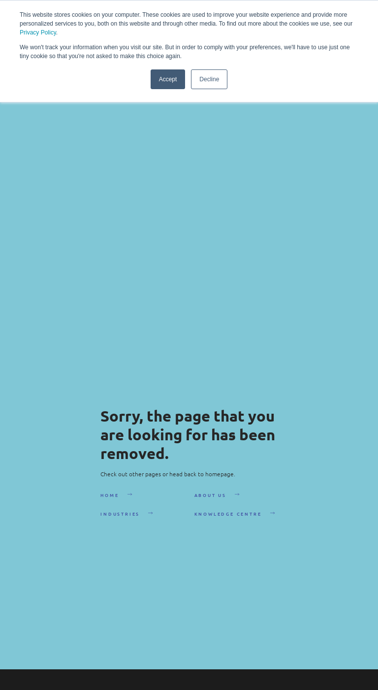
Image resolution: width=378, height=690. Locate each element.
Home (109, 495)
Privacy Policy (38, 32)
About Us (210, 495)
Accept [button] (168, 79)
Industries (120, 513)
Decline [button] (209, 79)
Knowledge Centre (228, 513)
